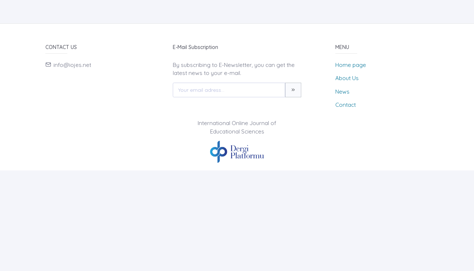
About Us (347, 78)
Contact (345, 104)
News (342, 91)
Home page (350, 64)
